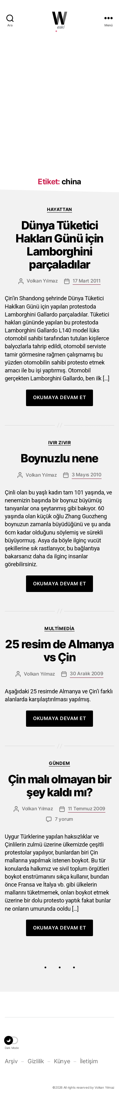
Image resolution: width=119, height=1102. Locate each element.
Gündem (59, 763)
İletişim (89, 1061)
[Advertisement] (59, 101)
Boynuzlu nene (59, 458)
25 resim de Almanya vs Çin (59, 651)
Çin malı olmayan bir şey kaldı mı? (59, 786)
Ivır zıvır (59, 442)
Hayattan (59, 209)
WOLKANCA (60, 18)
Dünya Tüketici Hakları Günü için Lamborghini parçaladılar (59, 245)
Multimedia (59, 628)
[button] (12, 1041)
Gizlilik (36, 1061)
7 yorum (64, 819)
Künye (62, 1061)
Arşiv (11, 1061)
